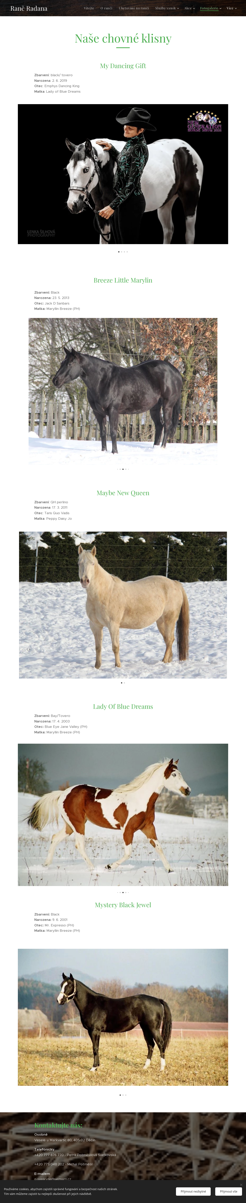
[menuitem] (90, 8)
